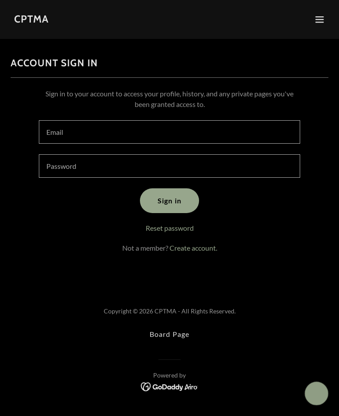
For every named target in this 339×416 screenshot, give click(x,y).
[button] (319, 19)
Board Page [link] (169, 334)
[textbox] (169, 132)
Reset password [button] (170, 228)
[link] (31, 19)
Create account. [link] (193, 248)
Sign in (169, 200)
